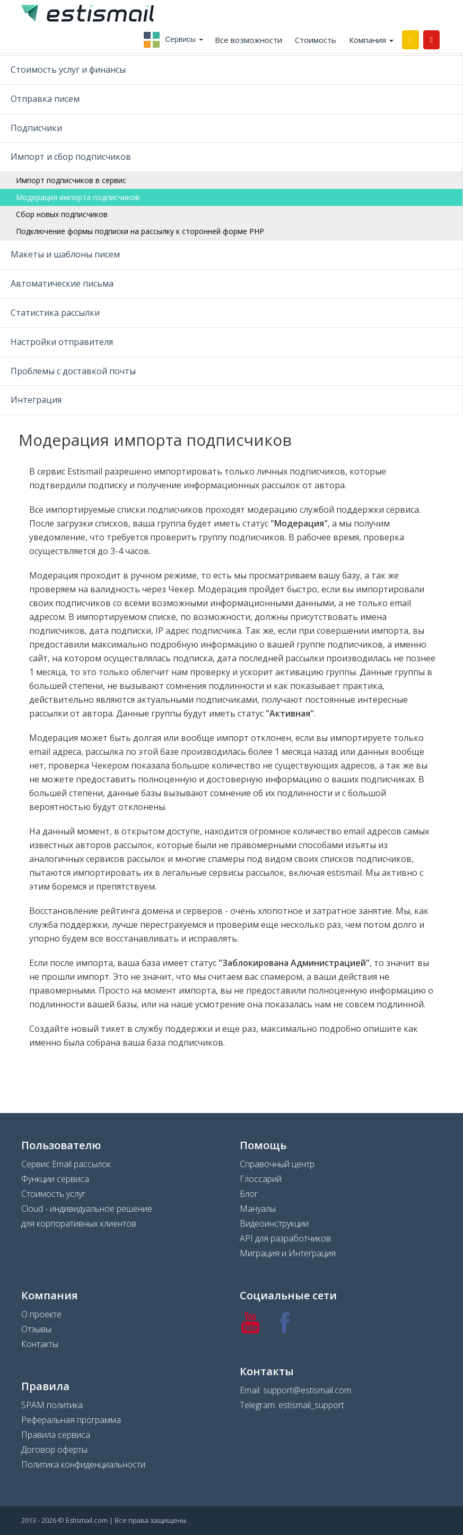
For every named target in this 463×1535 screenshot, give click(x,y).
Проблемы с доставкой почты (73, 371)
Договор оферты (54, 1449)
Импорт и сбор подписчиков (71, 156)
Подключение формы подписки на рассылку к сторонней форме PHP (140, 231)
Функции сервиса (55, 1179)
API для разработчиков (285, 1238)
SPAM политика (52, 1405)
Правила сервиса (55, 1435)
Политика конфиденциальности (83, 1464)
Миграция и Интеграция (288, 1253)
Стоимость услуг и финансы (68, 69)
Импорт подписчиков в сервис (71, 180)
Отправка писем (45, 99)
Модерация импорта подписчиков (77, 197)
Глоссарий (261, 1179)
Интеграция (36, 400)
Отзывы (36, 1329)
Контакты (39, 1344)
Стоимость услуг (53, 1194)
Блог (249, 1194)
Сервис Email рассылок (66, 1164)
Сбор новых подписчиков (62, 214)
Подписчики (36, 128)
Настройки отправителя (62, 342)
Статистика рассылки (55, 312)
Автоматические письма (62, 283)
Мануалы (258, 1208)
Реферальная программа (71, 1420)
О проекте (41, 1314)
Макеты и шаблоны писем (65, 254)
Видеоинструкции (274, 1223)
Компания (371, 40)
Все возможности (248, 40)
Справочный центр (277, 1164)
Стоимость (315, 40)
